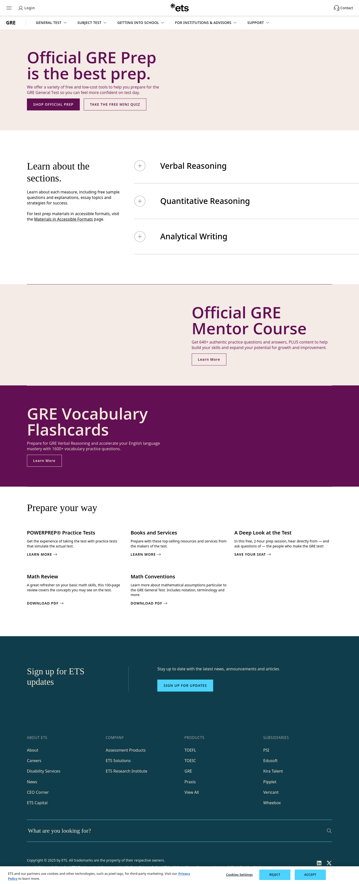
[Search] (329, 831)
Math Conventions (153, 577)
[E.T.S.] (179, 8)
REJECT (274, 874)
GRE (188, 771)
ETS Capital (37, 802)
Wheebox (272, 802)
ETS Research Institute (126, 771)
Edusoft (270, 760)
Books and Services (154, 533)
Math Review (42, 577)
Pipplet (269, 782)
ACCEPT (310, 874)
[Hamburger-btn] (9, 8)
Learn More (209, 359)
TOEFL (190, 750)
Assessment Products (126, 750)
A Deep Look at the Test (262, 533)
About (32, 750)
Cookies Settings (239, 874)
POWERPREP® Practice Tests (61, 533)
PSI (266, 750)
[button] (52, 22)
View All (191, 792)
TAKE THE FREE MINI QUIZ (115, 104)
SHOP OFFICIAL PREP (53, 104)
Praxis (190, 782)
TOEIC (190, 760)
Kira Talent (273, 771)
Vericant (270, 792)
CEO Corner (38, 792)
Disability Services (43, 771)
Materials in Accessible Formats (63, 219)
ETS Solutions (118, 760)
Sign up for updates (185, 685)
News (32, 782)
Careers (34, 760)
